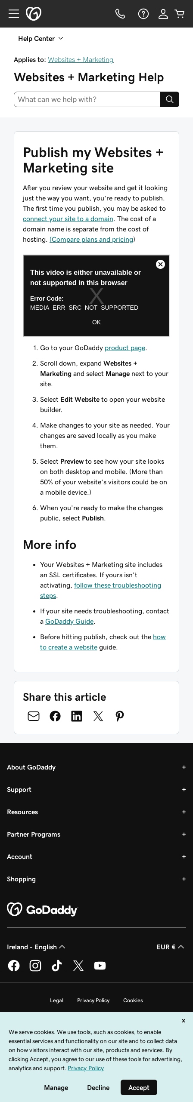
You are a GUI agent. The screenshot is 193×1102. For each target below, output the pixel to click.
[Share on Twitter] (98, 716)
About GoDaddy (31, 766)
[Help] (142, 14)
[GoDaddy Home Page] (42, 909)
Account (19, 856)
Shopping (21, 878)
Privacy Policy (93, 1000)
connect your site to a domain (68, 218)
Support (19, 789)
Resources (22, 811)
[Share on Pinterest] (120, 716)
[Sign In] (163, 14)
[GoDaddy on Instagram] (35, 970)
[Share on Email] (33, 716)
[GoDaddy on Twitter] (78, 970)
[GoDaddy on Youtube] (100, 970)
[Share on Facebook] (55, 716)
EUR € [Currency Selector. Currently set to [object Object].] (171, 947)
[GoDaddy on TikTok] (57, 970)
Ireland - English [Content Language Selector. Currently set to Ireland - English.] (37, 947)
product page (125, 347)
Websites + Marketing (81, 59)
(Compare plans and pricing (91, 239)
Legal (56, 1000)
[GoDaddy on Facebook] (14, 970)
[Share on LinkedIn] (76, 716)
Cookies (133, 1000)
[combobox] (87, 99)
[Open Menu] (10, 13)
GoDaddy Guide (69, 621)
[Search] (169, 99)
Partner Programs (33, 834)
